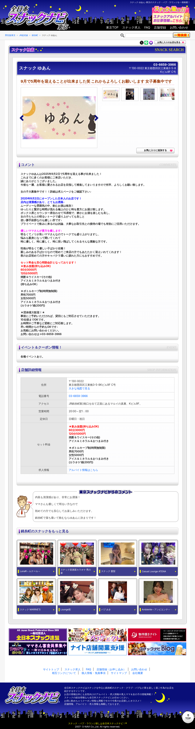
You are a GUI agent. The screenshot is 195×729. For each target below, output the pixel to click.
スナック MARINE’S (30, 609)
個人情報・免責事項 (93, 673)
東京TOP (112, 27)
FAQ (147, 27)
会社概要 (137, 673)
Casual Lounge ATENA (154, 571)
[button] (22, 117)
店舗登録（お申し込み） (111, 669)
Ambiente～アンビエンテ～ (156, 609)
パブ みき (106, 609)
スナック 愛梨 (108, 571)
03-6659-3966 (164, 64)
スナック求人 (131, 27)
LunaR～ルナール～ (30, 571)
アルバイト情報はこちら (83, 469)
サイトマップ (119, 673)
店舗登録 (160, 27)
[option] (60, 117)
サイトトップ (51, 669)
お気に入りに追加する (155, 150)
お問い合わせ (179, 27)
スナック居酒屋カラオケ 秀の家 (76, 571)
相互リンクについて (64, 673)
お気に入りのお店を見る (168, 42)
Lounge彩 (66, 609)
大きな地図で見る (79, 388)
